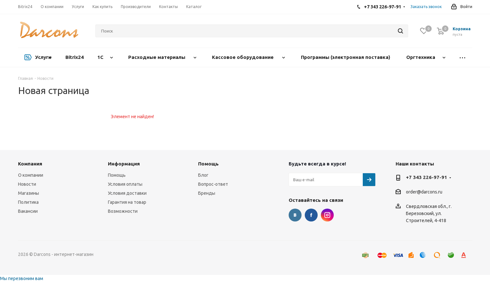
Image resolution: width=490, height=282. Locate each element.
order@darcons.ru (424, 192)
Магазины (28, 193)
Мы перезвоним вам (21, 278)
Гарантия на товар (127, 202)
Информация (124, 163)
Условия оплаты (125, 184)
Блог (203, 175)
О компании (30, 175)
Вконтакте (295, 215)
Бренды (206, 193)
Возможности (123, 211)
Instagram (327, 215)
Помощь (117, 175)
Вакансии (28, 211)
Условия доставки (127, 193)
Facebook (311, 215)
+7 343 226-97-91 (426, 177)
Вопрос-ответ (213, 184)
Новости (27, 184)
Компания (30, 163)
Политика (28, 202)
